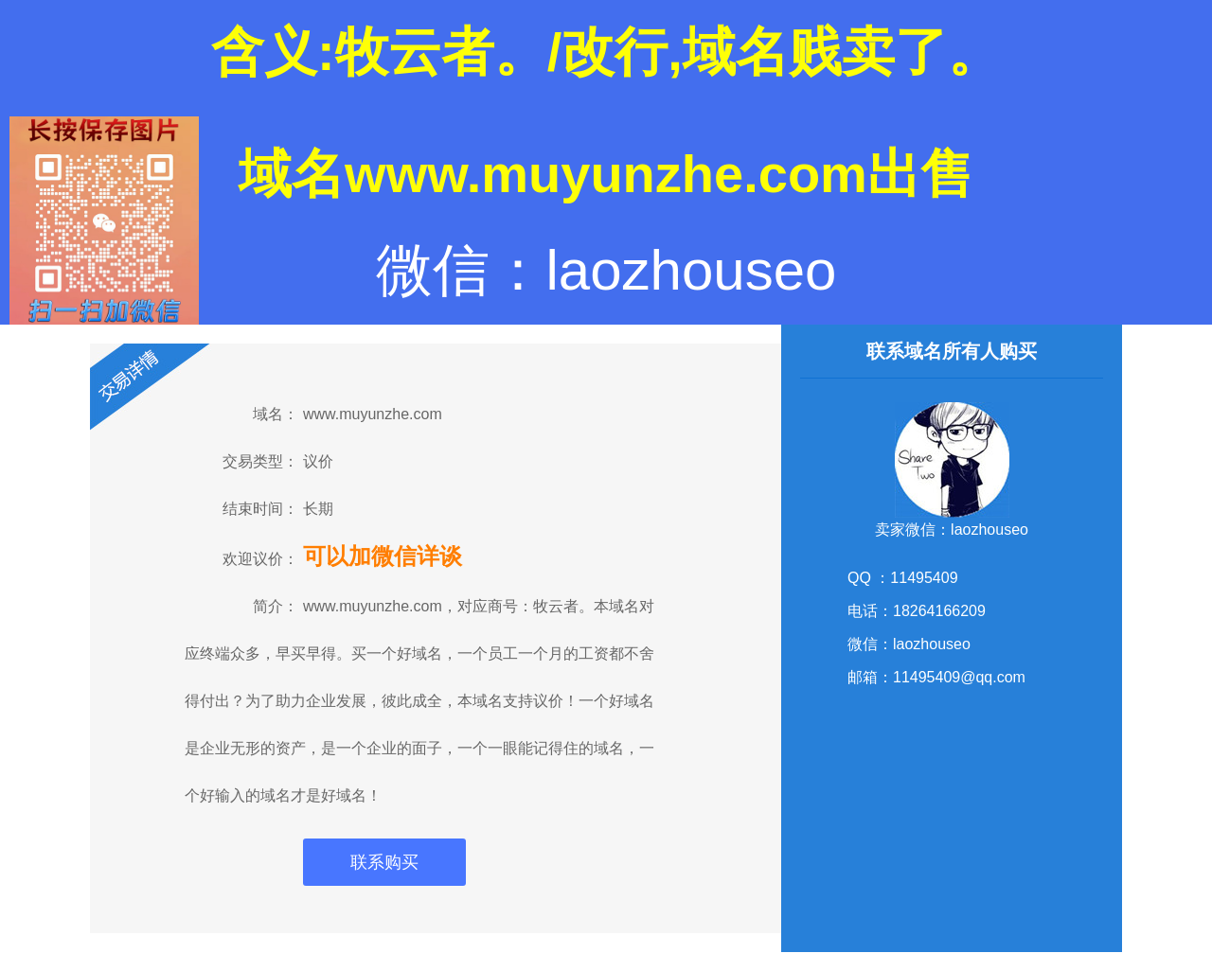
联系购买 (384, 862)
